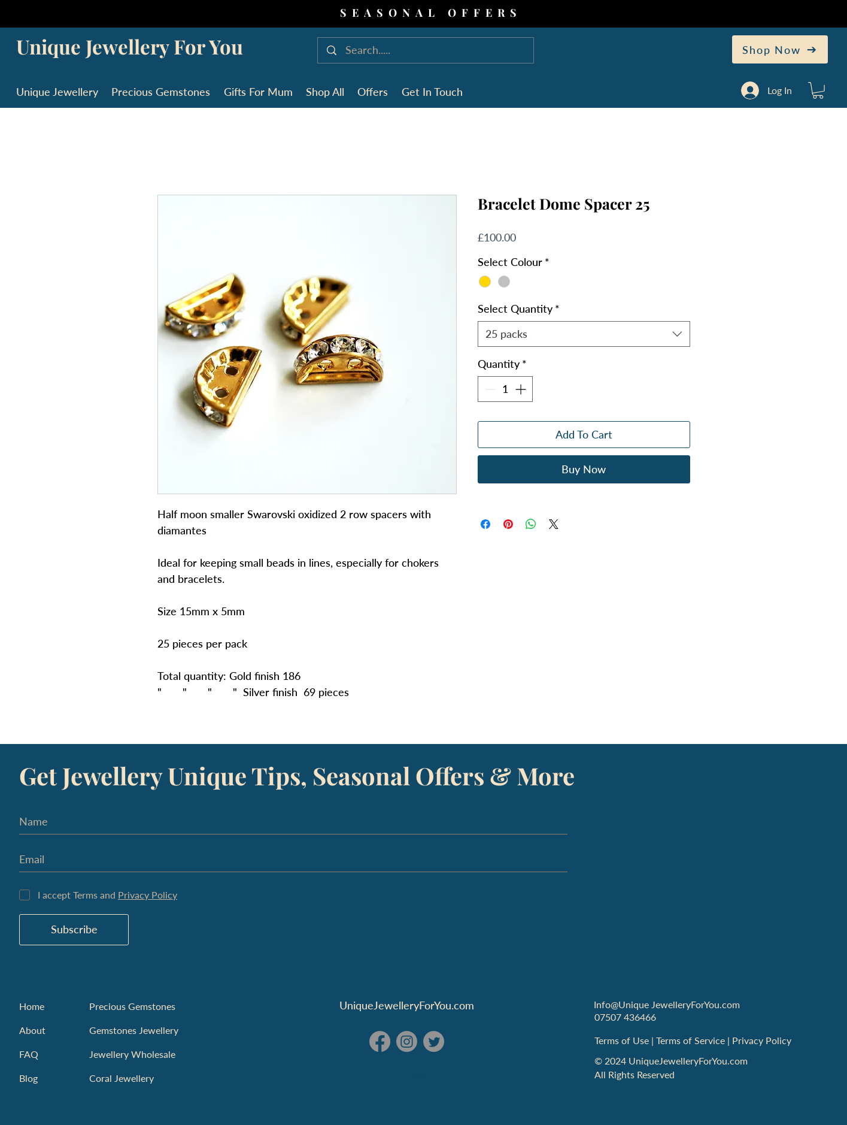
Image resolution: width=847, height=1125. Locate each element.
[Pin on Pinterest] (508, 524)
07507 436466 (625, 1017)
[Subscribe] (74, 929)
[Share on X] (554, 524)
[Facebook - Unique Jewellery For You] (379, 1041)
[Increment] (521, 389)
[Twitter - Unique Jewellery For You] (433, 1041)
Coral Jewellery (121, 1078)
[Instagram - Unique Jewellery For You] (406, 1041)
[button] (818, 90)
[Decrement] (488, 389)
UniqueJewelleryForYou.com (406, 1005)
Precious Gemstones (132, 1006)
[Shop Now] (780, 49)
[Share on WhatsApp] (531, 524)
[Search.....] (426, 50)
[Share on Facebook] (485, 524)
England (419, 1076)
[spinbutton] (505, 389)
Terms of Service (691, 1040)
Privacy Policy (763, 1040)
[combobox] (584, 334)
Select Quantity (519, 308)
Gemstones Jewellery (133, 1030)
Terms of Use (622, 1040)
